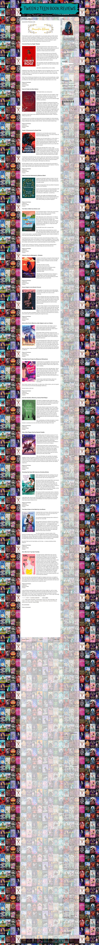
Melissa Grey (64, 676)
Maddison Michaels (67, 629)
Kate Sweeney (73, 516)
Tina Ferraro (71, 892)
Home (23, 15)
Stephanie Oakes (73, 864)
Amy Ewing (68, 163)
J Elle (74, 422)
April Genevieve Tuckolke (67, 187)
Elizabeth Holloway (72, 330)
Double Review (68, 322)
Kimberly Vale (73, 556)
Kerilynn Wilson (74, 548)
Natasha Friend (72, 705)
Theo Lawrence (71, 889)
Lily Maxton (74, 603)
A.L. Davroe (64, 112)
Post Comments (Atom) (31, 641)
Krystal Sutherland (65, 568)
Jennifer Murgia (70, 460)
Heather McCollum (73, 404)
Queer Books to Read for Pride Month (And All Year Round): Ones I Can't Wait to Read (69, 92)
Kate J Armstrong (65, 514)
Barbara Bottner (73, 201)
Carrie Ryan (69, 253)
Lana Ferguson (74, 573)
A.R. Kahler (75, 112)
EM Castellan (68, 341)
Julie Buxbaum (74, 491)
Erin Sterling (75, 360)
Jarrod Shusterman (73, 433)
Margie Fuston (74, 643)
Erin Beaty (72, 358)
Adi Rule (73, 122)
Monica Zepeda (68, 694)
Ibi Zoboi (75, 416)
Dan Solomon (75, 299)
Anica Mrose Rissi (73, 175)
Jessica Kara (70, 467)
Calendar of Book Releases (46, 15)
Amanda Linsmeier (70, 153)
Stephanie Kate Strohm (73, 863)
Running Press (67, 789)
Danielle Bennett (73, 304)
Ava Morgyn (69, 199)
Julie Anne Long (67, 491)
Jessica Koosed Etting (69, 468)
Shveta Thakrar (73, 846)
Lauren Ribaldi (68, 589)
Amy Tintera (71, 166)
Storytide (63, 867)
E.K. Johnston (65, 324)
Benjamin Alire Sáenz (72, 206)
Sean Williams (70, 832)
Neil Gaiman (70, 709)
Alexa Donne (69, 134)
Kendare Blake (68, 547)
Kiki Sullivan (64, 554)
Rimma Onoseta (70, 771)
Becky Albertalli (70, 203)
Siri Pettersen (71, 849)
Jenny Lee (68, 463)
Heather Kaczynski (73, 403)
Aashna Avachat (68, 115)
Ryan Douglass (64, 790)
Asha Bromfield (74, 190)
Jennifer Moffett (64, 460)
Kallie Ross (64, 501)
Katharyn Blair (69, 520)
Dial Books (68, 318)
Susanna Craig (64, 872)
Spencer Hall (64, 857)
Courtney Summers (73, 292)
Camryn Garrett (66, 242)
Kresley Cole (72, 560)
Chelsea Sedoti (66, 268)
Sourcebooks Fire (72, 856)
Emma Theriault (68, 352)
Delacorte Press (72, 316)
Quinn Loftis (74, 735)
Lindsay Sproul (73, 608)
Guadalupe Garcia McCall (71, 388)
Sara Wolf (70, 810)
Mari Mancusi (68, 645)
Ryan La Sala (68, 791)
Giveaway (67, 382)
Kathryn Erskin (67, 527)
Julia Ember (67, 489)
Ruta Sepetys (73, 789)
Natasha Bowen (65, 705)
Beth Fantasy (68, 207)
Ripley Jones (70, 772)
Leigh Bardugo (70, 595)
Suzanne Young (65, 874)
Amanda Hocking (72, 152)
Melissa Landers (72, 676)
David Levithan (64, 311)
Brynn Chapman (71, 235)
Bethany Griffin (69, 211)
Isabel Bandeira (70, 420)
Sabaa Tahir (70, 795)
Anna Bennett (68, 177)
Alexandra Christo (72, 136)
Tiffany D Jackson (69, 890)
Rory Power (74, 780)
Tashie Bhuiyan (67, 883)
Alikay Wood (64, 142)
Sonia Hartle (66, 852)
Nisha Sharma (66, 715)
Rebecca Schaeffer (72, 759)
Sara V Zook (71, 809)
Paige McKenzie (68, 723)
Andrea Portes (74, 169)
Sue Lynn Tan (69, 867)
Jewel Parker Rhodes (68, 474)
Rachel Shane (68, 746)
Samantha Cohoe (72, 798)
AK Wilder (68, 129)
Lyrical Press (65, 627)
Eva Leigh (68, 364)
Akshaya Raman (69, 130)
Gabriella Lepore (68, 376)
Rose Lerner (74, 784)
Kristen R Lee (74, 562)
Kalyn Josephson (70, 501)
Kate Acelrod (69, 510)
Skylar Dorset (68, 850)
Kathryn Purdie (65, 528)
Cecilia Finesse (64, 263)
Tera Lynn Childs (71, 885)
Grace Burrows (67, 385)
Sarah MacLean (65, 820)
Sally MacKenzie (68, 797)
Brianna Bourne (65, 227)
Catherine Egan (73, 259)
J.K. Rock (74, 425)
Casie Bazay (74, 254)
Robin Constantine (72, 774)
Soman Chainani (66, 851)
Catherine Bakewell (73, 258)
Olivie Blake (69, 722)
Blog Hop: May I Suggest (67, 95)
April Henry (75, 187)
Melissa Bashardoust (69, 673)
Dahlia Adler (64, 299)
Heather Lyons (64, 404)
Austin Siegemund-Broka (66, 197)
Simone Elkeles (65, 849)
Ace (72, 118)
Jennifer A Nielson (65, 449)
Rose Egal (68, 784)
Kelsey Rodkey (70, 545)
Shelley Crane (65, 845)
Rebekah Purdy (65, 761)
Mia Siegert (65, 681)
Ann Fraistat (69, 176)
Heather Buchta (73, 399)
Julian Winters (71, 490)
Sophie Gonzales (71, 854)
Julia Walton (65, 490)
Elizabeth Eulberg (71, 329)
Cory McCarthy (64, 288)
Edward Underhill (73, 324)
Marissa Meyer (71, 653)
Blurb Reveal (72, 219)
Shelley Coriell (74, 844)
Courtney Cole (64, 290)
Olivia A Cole (64, 718)
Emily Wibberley (73, 347)
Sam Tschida (64, 798)
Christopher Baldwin (69, 276)
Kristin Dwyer (71, 565)
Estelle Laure (71, 361)
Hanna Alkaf (64, 392)
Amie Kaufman (74, 159)
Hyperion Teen (73, 415)
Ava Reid (74, 199)
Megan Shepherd (66, 669)
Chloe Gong (73, 268)
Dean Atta (70, 313)
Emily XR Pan (64, 348)
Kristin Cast (64, 565)
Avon (63, 200)
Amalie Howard (65, 151)
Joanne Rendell (64, 479)
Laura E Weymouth (65, 578)
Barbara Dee (64, 202)
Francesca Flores (74, 370)
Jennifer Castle (64, 450)
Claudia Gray (64, 284)
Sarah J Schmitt (73, 816)
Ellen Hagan (72, 337)
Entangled (74, 352)
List (73, 615)
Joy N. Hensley (66, 488)
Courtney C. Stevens (72, 289)
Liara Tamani (65, 601)
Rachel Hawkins (69, 741)
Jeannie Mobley (72, 439)
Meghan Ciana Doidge (69, 670)
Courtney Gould (72, 290)
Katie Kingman (69, 532)
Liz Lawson (64, 617)
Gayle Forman (74, 377)
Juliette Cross (74, 495)
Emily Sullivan (69, 346)
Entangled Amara (65, 353)
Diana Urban (74, 319)
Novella (74, 717)
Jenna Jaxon (68, 446)
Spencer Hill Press (71, 857)
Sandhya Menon (73, 802)
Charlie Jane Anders (65, 265)
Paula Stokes (68, 727)
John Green (64, 483)
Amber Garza (65, 157)
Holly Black (65, 411)
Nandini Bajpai (71, 700)
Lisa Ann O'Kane (69, 610)
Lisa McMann (68, 613)
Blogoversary (74, 218)
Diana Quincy (66, 319)
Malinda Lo (67, 634)
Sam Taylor (74, 797)
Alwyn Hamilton (70, 146)
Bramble (68, 223)
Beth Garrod (64, 208)
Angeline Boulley (68, 173)
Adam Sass (74, 119)
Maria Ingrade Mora (69, 646)
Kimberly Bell (74, 555)
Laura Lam (73, 578)
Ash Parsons (69, 190)
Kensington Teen (68, 548)
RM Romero (68, 773)
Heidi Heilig (74, 406)
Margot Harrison (65, 644)
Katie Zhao (71, 533)
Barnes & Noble (25, 85)
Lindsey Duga (64, 609)
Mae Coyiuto (68, 631)
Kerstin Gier (65, 550)
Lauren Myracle (70, 587)
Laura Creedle (73, 577)
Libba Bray (70, 601)
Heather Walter (68, 406)
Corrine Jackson (73, 287)
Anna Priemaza (68, 182)
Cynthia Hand (67, 296)
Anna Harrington (65, 181)
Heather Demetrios (65, 400)
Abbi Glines (74, 115)
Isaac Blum (72, 419)
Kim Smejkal (68, 555)
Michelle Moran (64, 686)
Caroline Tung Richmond (66, 248)
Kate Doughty (65, 513)
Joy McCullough (74, 486)
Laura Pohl (72, 579)
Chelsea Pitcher (74, 266)
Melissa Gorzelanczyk (71, 675)
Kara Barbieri (75, 502)
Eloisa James (71, 340)
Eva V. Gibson (74, 364)
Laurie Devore (64, 590)
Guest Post (64, 389)
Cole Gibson (69, 284)
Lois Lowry (71, 619)
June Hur (70, 496)
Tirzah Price (69, 893)
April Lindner (65, 188)
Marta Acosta (74, 656)
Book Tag (71, 222)
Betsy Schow (74, 213)
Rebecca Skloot (65, 760)
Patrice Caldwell (74, 724)
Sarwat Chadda (36, 602)
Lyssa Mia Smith (72, 627)
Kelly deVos (73, 541)
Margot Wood (72, 644)
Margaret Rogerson (69, 641)
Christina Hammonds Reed (71, 272)
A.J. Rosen (74, 111)
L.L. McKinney (72, 571)
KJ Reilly (63, 559)
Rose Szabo (64, 785)
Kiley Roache (71, 554)
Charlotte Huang (74, 265)
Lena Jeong (72, 596)
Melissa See (70, 678)
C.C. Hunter (74, 236)
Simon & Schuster (72, 848)
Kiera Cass (72, 551)
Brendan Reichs (70, 224)
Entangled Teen (74, 353)
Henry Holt (75, 408)
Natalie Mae (75, 703)
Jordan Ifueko (70, 484)
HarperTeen (64, 398)
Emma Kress (74, 349)
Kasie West (65, 508)
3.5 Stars (70, 108)
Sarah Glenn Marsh (73, 814)
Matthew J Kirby (69, 661)
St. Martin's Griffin (69, 858)
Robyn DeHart (64, 778)
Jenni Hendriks (73, 446)
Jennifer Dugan (73, 451)
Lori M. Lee (70, 622)
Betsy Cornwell (68, 213)
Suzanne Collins (72, 872)
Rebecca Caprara (69, 753)
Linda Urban (74, 604)
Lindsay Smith (67, 608)
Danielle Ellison (65, 305)
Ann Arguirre (64, 176)
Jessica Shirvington (66, 472)
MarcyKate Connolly (65, 638)
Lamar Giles (69, 573)
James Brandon (73, 427)
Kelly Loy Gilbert (73, 543)
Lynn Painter (75, 626)
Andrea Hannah (68, 169)
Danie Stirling (74, 301)
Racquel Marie (66, 747)
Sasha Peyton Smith (69, 827)
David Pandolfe (71, 311)
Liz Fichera (74, 616)
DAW (66, 312)
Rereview (68, 765)
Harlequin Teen (71, 395)
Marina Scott (75, 651)
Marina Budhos (69, 651)
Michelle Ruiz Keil (71, 686)
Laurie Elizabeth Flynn (72, 590)
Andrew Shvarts (72, 171)
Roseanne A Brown (72, 785)
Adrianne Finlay (65, 124)
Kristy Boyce (64, 567)
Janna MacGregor (65, 433)
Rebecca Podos (73, 758)
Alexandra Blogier (69, 135)
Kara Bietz (65, 503)
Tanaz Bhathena (74, 878)
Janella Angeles (73, 432)
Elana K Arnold (68, 325)
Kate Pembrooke (71, 515)
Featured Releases (66, 369)
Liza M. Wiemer (74, 617)
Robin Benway (64, 774)
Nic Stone (75, 709)
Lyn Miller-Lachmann (70, 625)
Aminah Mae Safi (66, 160)
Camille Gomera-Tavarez (73, 241)
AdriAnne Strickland (73, 124)
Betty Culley (65, 214)
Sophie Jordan (65, 855)
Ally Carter (67, 145)
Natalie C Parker (69, 702)
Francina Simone (72, 371)
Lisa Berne (32, 600)
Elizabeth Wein (73, 335)
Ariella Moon (72, 189)
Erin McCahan (70, 360)
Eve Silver (66, 365)
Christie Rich (69, 270)
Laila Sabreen (68, 572)
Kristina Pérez (74, 566)
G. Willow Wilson (70, 372)
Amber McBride (71, 157)
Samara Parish (73, 801)
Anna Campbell (70, 178)
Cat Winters (66, 258)
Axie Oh (72, 200)
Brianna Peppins (64, 228)
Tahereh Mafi (70, 877)
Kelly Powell (72, 544)
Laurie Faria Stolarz (65, 591)
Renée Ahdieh (69, 764)
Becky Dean (67, 205)
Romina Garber (68, 780)
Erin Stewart (65, 361)
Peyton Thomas (65, 729)
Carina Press (72, 245)
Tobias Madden (70, 895)
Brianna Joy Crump (72, 227)
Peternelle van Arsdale (73, 728)
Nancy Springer (73, 699)
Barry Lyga (71, 202)
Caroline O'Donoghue (71, 247)
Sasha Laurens (70, 826)
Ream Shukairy (70, 752)
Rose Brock (64, 784)
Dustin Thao (74, 322)
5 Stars (74, 109)
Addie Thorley (71, 121)
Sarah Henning (66, 815)
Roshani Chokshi (65, 786)
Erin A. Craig (65, 358)
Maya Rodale (74, 664)
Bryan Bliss (74, 234)
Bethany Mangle (69, 212)
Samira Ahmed (65, 802)
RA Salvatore (75, 736)
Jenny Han (72, 462)
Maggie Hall (73, 631)
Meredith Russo (68, 680)
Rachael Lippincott (73, 737)
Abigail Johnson (67, 117)
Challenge (74, 263)
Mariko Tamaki (72, 650)
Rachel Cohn (70, 738)
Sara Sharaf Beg (74, 808)
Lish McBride (64, 615)
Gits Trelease (75, 381)
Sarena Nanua (68, 825)
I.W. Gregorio (64, 416)
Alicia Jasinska (73, 141)
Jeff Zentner (68, 440)
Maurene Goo (70, 662)
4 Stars (75, 108)
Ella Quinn (63, 336)
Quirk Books (64, 736)
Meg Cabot (73, 666)
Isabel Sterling (70, 421)
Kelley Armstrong (69, 538)
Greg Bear (68, 386)
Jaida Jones (75, 426)
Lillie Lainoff (65, 603)
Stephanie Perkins (65, 866)
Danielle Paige (65, 306)
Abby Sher (63, 116)
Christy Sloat (68, 277)
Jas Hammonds (64, 434)
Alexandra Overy (72, 139)
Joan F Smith (64, 475)
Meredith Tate (75, 680)
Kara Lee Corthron (71, 503)
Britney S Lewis (64, 230)
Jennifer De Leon (72, 450)
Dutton (63, 323)
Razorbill (63, 752)
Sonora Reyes (72, 852)
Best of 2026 (36, 15)
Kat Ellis (66, 509)
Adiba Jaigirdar (69, 123)
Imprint (64, 417)
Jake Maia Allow (66, 427)
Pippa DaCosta (67, 730)
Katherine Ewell (68, 521)
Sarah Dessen (74, 813)
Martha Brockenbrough (65, 657)
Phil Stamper (71, 729)
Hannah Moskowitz (69, 394)
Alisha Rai (68, 142)
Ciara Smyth (65, 278)
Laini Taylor (74, 572)
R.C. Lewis (69, 736)
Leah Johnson (69, 592)
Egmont (63, 325)
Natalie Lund (69, 703)
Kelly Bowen (71, 539)
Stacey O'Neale (70, 861)
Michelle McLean (73, 685)
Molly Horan (64, 693)
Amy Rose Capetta (71, 165)
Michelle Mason (67, 685)
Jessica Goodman (72, 466)
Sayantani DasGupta (71, 828)
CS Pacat (67, 295)
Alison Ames (74, 142)
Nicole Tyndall (72, 711)
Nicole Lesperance (65, 711)
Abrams (73, 117)
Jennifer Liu (73, 457)
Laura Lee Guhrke (65, 579)
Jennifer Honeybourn (66, 455)
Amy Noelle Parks (65, 164)
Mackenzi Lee (74, 628)
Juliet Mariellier (68, 495)
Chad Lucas (70, 263)
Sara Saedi (69, 808)
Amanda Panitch (69, 154)
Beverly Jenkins (71, 214)
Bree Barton (33, 599)
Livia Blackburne (68, 616)
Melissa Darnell (69, 674)
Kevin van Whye (73, 550)
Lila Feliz (74, 601)
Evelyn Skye (72, 365)
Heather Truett (69, 405)
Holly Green (72, 411)
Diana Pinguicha (74, 318)
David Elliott (73, 310)
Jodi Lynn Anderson (70, 480)
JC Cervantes (68, 438)
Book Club (75, 221)
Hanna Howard (70, 392)
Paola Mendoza (68, 724)
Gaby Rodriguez (74, 376)
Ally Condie (74, 145)
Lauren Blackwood (70, 585)
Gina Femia (69, 381)
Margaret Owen (65, 640)
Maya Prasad (69, 664)
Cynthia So (74, 298)
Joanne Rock (71, 479)
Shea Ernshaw (70, 843)
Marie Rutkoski (72, 649)
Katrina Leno (70, 535)
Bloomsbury (66, 219)
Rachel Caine (64, 738)
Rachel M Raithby (65, 743)
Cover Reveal (67, 293)
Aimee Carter (64, 128)
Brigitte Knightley (73, 229)
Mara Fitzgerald (65, 635)
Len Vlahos (28, 600)
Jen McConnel (70, 443)
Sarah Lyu (74, 819)
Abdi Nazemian (69, 116)
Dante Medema (69, 307)
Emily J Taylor (68, 343)
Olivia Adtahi (75, 718)
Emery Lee (74, 341)
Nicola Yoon (73, 710)
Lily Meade (64, 604)
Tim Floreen (74, 891)
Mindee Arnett (69, 688)
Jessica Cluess (64, 466)
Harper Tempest (72, 397)
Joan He (70, 475)
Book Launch (66, 222)
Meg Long (68, 667)
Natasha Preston (72, 706)
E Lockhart (74, 323)
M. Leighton (68, 628)
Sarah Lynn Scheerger (67, 819)
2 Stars (72, 106)
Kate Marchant (72, 514)
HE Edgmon (68, 399)
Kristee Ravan (64, 561)
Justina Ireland (70, 497)
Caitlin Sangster (70, 239)
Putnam (63, 733)
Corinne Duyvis (66, 287)
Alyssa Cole (70, 148)
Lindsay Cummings (65, 605)
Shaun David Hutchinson (71, 842)
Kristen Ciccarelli (70, 561)
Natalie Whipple (73, 704)
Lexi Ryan (67, 599)
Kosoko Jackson (65, 560)
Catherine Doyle (65, 259)
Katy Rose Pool (71, 536)
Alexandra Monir (64, 139)
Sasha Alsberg (64, 826)
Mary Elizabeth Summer (73, 658)
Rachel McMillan (73, 743)
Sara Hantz (64, 807)
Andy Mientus (71, 172)
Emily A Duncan (70, 342)
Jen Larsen (64, 443)
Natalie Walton (66, 704)
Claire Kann (68, 282)
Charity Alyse (73, 264)
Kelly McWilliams (65, 544)
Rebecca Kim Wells (65, 755)
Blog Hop (71, 217)
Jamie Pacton (68, 429)
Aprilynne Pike (72, 188)
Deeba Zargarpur (65, 316)
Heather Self (64, 405)
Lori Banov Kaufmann (70, 621)
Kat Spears (71, 509)
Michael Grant (71, 681)
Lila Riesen (64, 602)
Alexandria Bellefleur (65, 140)
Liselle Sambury (73, 614)
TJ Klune (64, 895)
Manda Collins (73, 634)
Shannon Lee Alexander (69, 838)
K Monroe (69, 498)
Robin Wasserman (73, 777)
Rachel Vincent (25, 602)
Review (74, 765)
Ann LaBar (74, 176)
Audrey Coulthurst (71, 196)
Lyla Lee (64, 625)
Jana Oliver (74, 429)
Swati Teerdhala (73, 874)
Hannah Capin (70, 393)
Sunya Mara (71, 868)
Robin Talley (67, 777)
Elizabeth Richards (66, 334)
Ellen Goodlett (65, 337)
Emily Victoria (65, 347)
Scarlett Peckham (65, 830)
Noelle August (68, 716)
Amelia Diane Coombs (69, 158)
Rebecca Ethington (71, 754)
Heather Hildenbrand (65, 403)
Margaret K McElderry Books (68, 639)
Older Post (56, 639)
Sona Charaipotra (74, 851)
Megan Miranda (74, 668)
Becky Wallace (73, 205)
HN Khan (69, 410)
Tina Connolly (64, 892)
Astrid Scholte (64, 196)
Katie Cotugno (70, 531)
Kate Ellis (70, 513)
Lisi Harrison (69, 615)
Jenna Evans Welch (69, 445)
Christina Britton (39, 599)
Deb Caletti (75, 313)
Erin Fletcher (68, 359)
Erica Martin (67, 355)
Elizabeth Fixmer (65, 330)
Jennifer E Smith (65, 452)
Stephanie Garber (65, 863)
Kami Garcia (68, 502)
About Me (29, 15)
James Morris (64, 428)
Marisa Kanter (65, 652)
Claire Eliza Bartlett (70, 281)
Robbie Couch (73, 773)
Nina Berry (72, 712)
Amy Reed (64, 165)
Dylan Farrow (68, 323)
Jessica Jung (64, 467)
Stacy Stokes (68, 862)
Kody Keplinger (73, 559)
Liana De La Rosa (74, 599)
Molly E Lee (73, 692)
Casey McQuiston (65, 254)
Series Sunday (68, 833)
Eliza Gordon (70, 328)
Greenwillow (64, 386)
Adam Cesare (68, 119)
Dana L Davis (65, 300)
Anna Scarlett (75, 182)
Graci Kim (74, 385)
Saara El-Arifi (64, 795)
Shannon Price (69, 839)
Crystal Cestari (70, 294)
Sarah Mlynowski (73, 820)
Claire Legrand (74, 282)
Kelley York (75, 538)
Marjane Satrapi (71, 655)
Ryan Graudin (70, 790)
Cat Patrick (68, 257)
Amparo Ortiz (73, 160)
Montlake (74, 694)
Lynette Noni (69, 626)
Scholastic (71, 830)
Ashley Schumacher (66, 194)
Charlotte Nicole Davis (67, 266)
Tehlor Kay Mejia (71, 884)
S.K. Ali (74, 792)
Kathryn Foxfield (74, 527)
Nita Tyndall (71, 715)
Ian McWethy (70, 416)
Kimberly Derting (65, 556)
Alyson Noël (68, 147)
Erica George (71, 354)
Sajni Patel (72, 796)
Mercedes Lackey (69, 679)
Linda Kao (68, 604)
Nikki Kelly (67, 712)
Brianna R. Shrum (72, 228)
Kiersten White (65, 553)
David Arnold (67, 310)
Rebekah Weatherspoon (73, 761)
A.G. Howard (68, 111)
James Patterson (71, 428)
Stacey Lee (64, 861)
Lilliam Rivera (75, 602)
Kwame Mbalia (71, 568)
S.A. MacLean (69, 792)
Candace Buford (73, 242)
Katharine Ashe (69, 519)
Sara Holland (70, 807)
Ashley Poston (72, 193)
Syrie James (72, 875)
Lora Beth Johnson (69, 620)
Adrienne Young (65, 127)
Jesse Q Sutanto (74, 463)
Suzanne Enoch (65, 873)
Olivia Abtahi (70, 718)
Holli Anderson (74, 410)
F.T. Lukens (71, 366)
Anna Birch (74, 177)
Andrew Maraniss (65, 171)
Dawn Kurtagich (71, 312)
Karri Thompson (74, 507)
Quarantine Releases (53, 600)
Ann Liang (63, 177)
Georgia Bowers (74, 378)
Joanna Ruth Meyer (51, 599)
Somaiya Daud (74, 850)
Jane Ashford (71, 431)
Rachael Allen (65, 737)
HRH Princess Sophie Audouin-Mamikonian (69, 414)
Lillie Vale (69, 603)
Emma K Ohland (68, 349)
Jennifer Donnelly (65, 451)
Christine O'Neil (69, 275)
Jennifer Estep (73, 452)
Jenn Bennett (72, 444)
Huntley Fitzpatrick (65, 415)
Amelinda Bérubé (68, 159)
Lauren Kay (74, 586)
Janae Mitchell (64, 431)
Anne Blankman (69, 184)
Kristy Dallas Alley (72, 567)
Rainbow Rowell (65, 748)
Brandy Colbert (73, 223)
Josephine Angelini (69, 485)
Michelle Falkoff (69, 682)
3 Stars (66, 108)
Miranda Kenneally (72, 690)
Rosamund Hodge (65, 783)
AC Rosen (68, 118)
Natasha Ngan (64, 706)
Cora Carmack (75, 284)
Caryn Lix (74, 253)
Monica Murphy (70, 693)
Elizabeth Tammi (66, 335)
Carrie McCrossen (69, 252)
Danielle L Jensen (72, 305)
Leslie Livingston (70, 598)
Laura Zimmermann (68, 584)
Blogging (68, 218)
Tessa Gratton (64, 889)
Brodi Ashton (67, 233)
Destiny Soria (70, 317)
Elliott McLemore (64, 340)
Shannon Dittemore (69, 837)
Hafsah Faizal (68, 391)
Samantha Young (66, 801)
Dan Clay (70, 299)
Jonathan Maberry (70, 483)
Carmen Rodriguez (69, 246)
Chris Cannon (71, 269)
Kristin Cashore (73, 563)
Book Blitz (68, 221)
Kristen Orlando (68, 562)
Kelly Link (67, 543)
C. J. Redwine (68, 236)
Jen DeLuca (64, 441)
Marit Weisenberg (65, 655)
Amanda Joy (64, 153)
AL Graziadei (67, 131)
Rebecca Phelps (66, 758)
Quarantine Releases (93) (67, 88)
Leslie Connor (64, 598)
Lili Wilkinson (69, 602)
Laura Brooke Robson (66, 577)
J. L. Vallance (69, 425)
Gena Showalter (66, 378)
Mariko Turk (64, 651)
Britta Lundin (70, 230)
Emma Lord (45, 599)
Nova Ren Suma (69, 717)
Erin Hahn (72, 359)
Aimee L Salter (71, 128)
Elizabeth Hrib (71, 331)
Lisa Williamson (74, 613)
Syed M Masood (65, 875)
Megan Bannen (74, 667)
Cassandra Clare (66, 256)
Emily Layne (74, 343)
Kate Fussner (75, 513)
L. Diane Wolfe (65, 571)
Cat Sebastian (74, 257)
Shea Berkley (64, 843)
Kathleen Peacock (70, 526)
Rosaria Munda (73, 783)
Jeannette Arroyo (66, 439)
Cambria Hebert (69, 240)
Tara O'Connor (68, 880)
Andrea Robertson (66, 170)
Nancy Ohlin (68, 699)
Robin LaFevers (70, 775)
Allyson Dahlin (64, 146)
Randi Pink (30, 602)
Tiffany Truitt (68, 891)
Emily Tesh (75, 346)
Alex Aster (63, 133)
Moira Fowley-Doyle (65, 692)
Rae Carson (73, 747)
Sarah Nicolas (64, 821)
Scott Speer (70, 831)
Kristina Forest (67, 566)
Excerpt (64, 366)
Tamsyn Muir (68, 878)
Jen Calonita (73, 440)
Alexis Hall (72, 140)
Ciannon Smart (74, 277)
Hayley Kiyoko (72, 398)
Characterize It (65, 264)
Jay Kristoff (69, 437)
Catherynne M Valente (72, 260)
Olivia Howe (70, 721)
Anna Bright (64, 178)
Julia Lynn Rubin (74, 489)
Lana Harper (65, 574)
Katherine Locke (69, 524)
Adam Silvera (64, 121)
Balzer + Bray (67, 201)
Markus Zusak (68, 656)
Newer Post (25, 639)
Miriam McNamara (65, 691)
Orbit (73, 722)
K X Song (74, 498)
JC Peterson (75, 438)
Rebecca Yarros (73, 760)
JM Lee (74, 474)
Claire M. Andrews (66, 283)
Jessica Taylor (70, 473)
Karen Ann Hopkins (69, 504)
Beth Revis (70, 208)
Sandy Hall (64, 803)
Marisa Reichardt (72, 652)
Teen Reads (64, 884)
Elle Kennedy (75, 336)
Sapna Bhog (71, 803)
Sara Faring (68, 805)
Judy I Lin (72, 488)
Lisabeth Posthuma (66, 614)
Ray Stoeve (74, 750)
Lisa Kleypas (71, 611)
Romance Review (69, 779)
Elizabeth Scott (74, 334)
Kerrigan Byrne (74, 549)
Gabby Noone (71, 373)
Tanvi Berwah (66, 879)
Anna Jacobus (71, 181)
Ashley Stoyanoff (72, 195)
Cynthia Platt (68, 298)
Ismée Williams (69, 422)
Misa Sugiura (73, 691)
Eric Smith (66, 354)
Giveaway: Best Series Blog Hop (68, 83)
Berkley (63, 207)
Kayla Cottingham (70, 537)
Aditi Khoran (75, 123)
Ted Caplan (74, 883)
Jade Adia (70, 426)
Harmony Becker (65, 397)
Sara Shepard (65, 809)
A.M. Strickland (69, 112)
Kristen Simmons (65, 563)
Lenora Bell (67, 597)
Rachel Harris (69, 740)
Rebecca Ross (64, 759)
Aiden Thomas (73, 127)
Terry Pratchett (71, 886)
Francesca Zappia (66, 371)
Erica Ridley (72, 355)
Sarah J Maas (65, 816)
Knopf (67, 559)
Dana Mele (71, 300)
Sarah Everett (65, 814)
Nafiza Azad (70, 698)
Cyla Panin (72, 295)
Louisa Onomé (68, 623)
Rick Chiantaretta (70, 768)
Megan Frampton (66, 668)
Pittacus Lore (74, 730)
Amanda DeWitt (72, 151)
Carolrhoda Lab (74, 248)
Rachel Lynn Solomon (71, 742)
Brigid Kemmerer (65, 229)
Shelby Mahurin (68, 844)
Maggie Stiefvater (65, 632)
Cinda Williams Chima (72, 278)
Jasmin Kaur (71, 434)
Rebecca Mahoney (73, 755)
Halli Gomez (74, 391)
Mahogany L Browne (39, 600)
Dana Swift (68, 301)
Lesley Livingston (73, 597)
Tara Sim (74, 880)
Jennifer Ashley (73, 449)
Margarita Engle (68, 643)
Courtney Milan (65, 292)
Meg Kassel (64, 667)
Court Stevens (70, 288)
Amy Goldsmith (73, 163)
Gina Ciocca (64, 381)
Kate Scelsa (68, 516)
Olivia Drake (71, 720)
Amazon (24, 86)
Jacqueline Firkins (65, 426)
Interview (75, 417)
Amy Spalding (64, 166)
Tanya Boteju (72, 879)
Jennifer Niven (68, 461)
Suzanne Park (73, 873)
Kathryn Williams (73, 528)
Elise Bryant (64, 328)
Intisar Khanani (66, 419)
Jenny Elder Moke (65, 462)
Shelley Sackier (71, 845)
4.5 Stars (67, 109)
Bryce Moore (64, 235)
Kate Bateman (68, 512)
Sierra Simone (64, 848)
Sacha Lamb (67, 796)
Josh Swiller (68, 486)
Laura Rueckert (69, 580)
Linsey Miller (71, 609)
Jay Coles (64, 437)
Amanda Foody (64, 152)
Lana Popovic (71, 574)
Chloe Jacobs (64, 269)
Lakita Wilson (64, 573)
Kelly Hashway (64, 542)
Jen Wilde (66, 444)
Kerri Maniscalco (66, 549)
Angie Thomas (28, 599)
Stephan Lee (74, 862)
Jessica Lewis (69, 469)
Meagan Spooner (66, 666)
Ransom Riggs (65, 749)
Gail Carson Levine (66, 377)
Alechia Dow (73, 131)
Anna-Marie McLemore (68, 183)
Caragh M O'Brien (65, 245)
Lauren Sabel (73, 589)
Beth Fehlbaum (73, 207)
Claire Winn (74, 283)
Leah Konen (75, 592)
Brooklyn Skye (67, 234)
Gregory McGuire (74, 386)
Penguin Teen (74, 727)
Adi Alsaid (68, 122)
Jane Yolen (67, 432)
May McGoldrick (70, 663)
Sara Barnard (68, 804)
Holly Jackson (73, 412)
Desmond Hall (64, 317)
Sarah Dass (69, 813)
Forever (67, 370)
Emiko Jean (64, 342)
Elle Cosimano (69, 336)
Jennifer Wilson (73, 461)
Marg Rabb (73, 638)
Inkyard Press (69, 417)
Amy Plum (73, 164)
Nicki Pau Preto (66, 710)
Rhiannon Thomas (69, 767)
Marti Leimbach (73, 657)
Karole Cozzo (68, 507)
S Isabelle (73, 791)
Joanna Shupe (73, 478)
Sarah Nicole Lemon (72, 821)
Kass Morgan (72, 508)
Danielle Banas (65, 304)
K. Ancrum (64, 500)
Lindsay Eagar (73, 605)
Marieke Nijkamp (65, 650)
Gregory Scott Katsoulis (67, 387)
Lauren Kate (69, 586)
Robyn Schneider (71, 778)
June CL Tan (64, 496)
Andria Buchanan (65, 172)
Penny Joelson (65, 728)
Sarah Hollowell (73, 815)
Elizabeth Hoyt (64, 331)
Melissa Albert (45, 600)
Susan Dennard (70, 869)
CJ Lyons (64, 281)
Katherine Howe (69, 522)
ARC (67, 189)
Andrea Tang (74, 170)
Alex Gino (67, 133)
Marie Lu (64, 649)
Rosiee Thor (73, 786)
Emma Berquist (71, 348)
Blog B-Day (65, 217)
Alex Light (72, 133)
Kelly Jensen (71, 542)
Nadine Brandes (70, 697)
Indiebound (24, 83)
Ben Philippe (64, 206)
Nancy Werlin (64, 700)
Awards (67, 200)
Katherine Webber (69, 525)
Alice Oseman (67, 141)
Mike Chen (69, 687)
